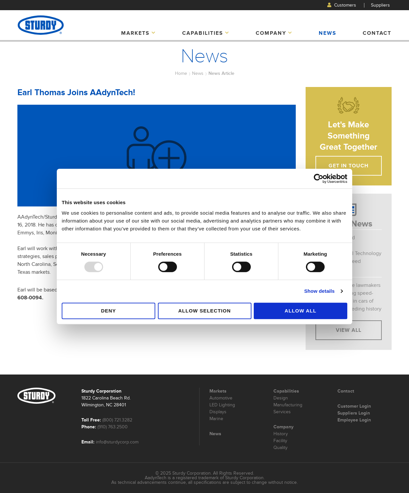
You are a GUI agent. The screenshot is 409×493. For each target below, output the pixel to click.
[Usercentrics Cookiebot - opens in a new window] (318, 178)
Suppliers (380, 5)
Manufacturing (287, 404)
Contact (377, 33)
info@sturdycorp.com (117, 441)
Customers (341, 5)
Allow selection (204, 310)
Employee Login (354, 419)
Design (280, 398)
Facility (280, 440)
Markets (138, 33)
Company (274, 33)
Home (181, 73)
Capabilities (205, 33)
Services (282, 411)
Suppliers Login (353, 413)
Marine (216, 418)
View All (348, 330)
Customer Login (354, 406)
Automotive (220, 398)
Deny (108, 310)
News (327, 33)
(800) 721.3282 (117, 420)
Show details (319, 291)
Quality (280, 447)
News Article (221, 73)
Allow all (300, 310)
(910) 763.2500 (112, 426)
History (280, 433)
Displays (217, 411)
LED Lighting (222, 404)
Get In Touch (349, 166)
